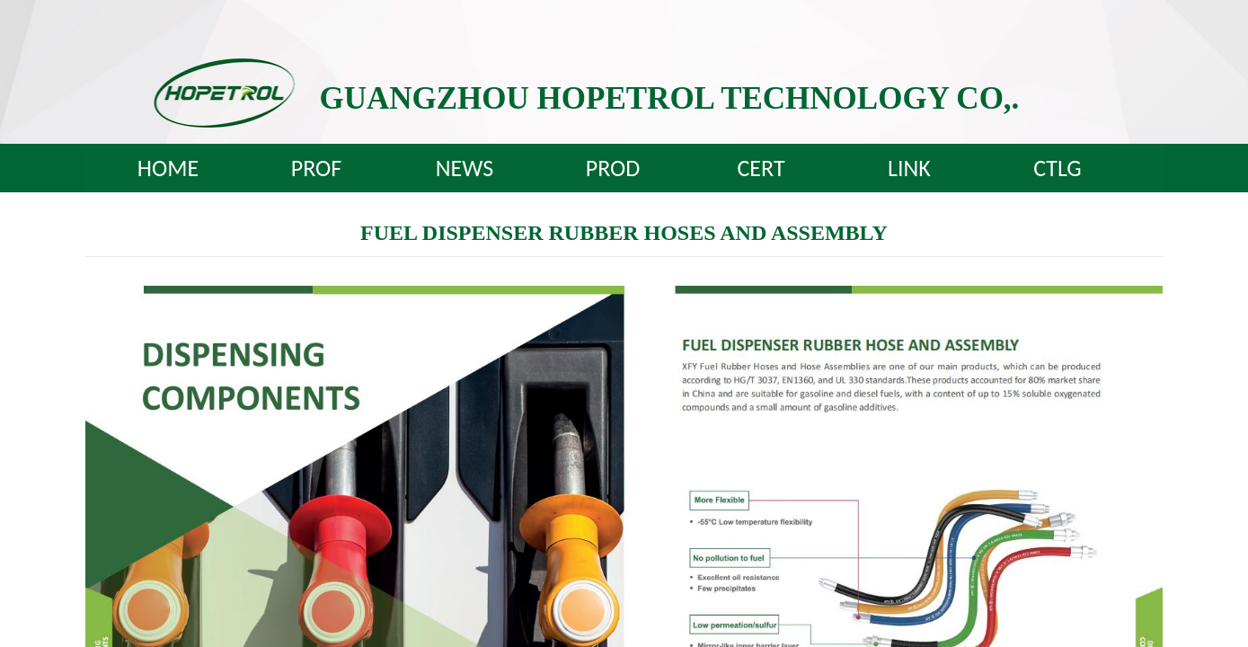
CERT (760, 168)
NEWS (464, 168)
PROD (613, 168)
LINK (909, 168)
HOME (168, 168)
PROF (316, 168)
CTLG (1057, 168)
